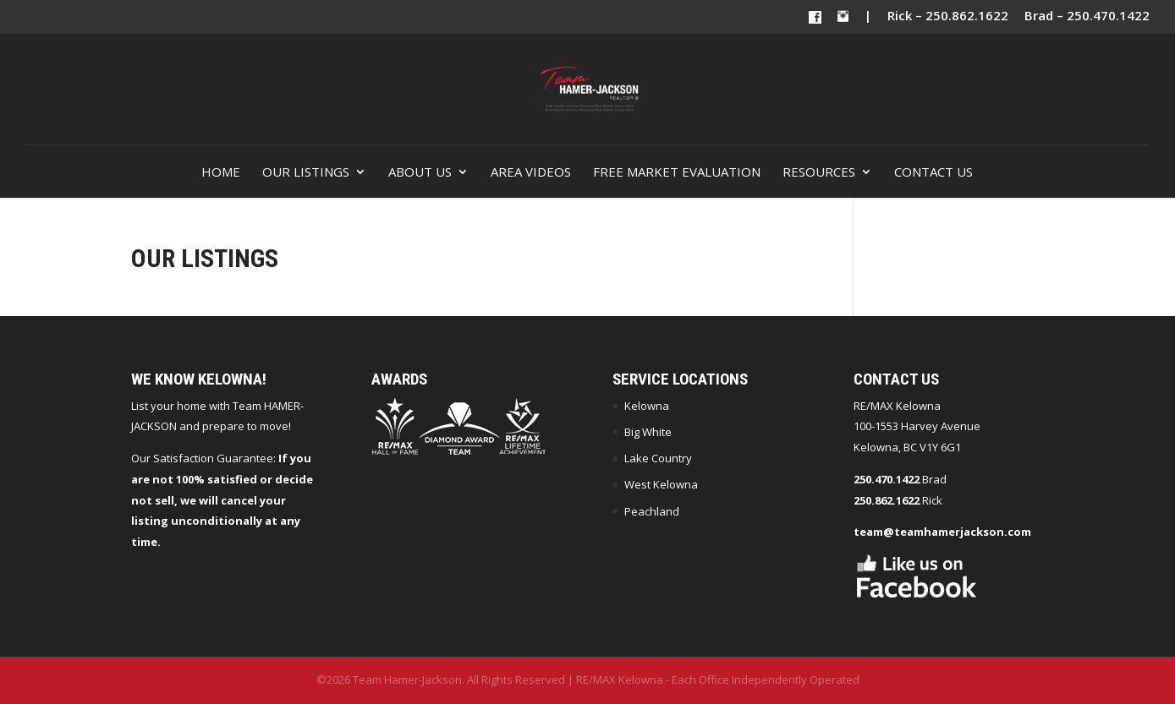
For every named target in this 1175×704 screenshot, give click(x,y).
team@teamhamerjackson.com (942, 531)
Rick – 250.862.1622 (947, 16)
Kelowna (646, 405)
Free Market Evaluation (676, 173)
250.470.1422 (887, 479)
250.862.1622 (887, 500)
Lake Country (658, 458)
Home (220, 173)
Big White (648, 431)
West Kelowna (661, 484)
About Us (420, 173)
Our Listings (305, 173)
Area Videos (531, 173)
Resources (818, 173)
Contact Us (933, 173)
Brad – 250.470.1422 (1087, 16)
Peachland (651, 511)
